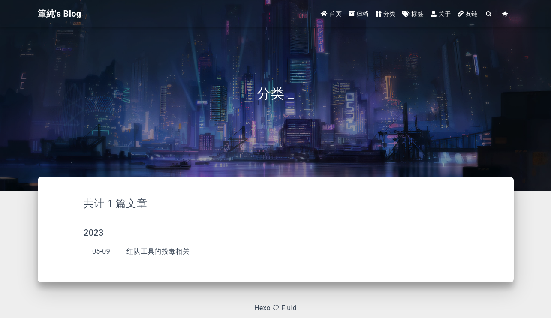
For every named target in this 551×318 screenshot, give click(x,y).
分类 (386, 13)
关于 (441, 13)
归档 (359, 13)
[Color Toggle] (505, 14)
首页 (331, 13)
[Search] (489, 14)
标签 (413, 13)
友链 (468, 13)
